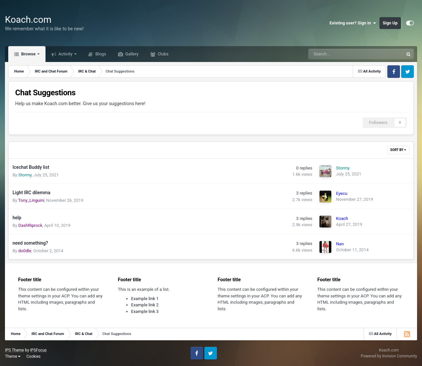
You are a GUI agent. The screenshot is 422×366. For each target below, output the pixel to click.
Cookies (33, 356)
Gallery (131, 53)
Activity (65, 53)
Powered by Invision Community (389, 356)
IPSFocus (38, 350)
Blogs (100, 53)
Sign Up (390, 22)
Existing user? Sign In (353, 23)
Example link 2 (145, 304)
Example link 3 (145, 311)
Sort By (398, 150)
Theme (12, 356)
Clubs (162, 53)
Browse (28, 53)
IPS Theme (14, 350)
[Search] (339, 54)
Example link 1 (145, 298)
